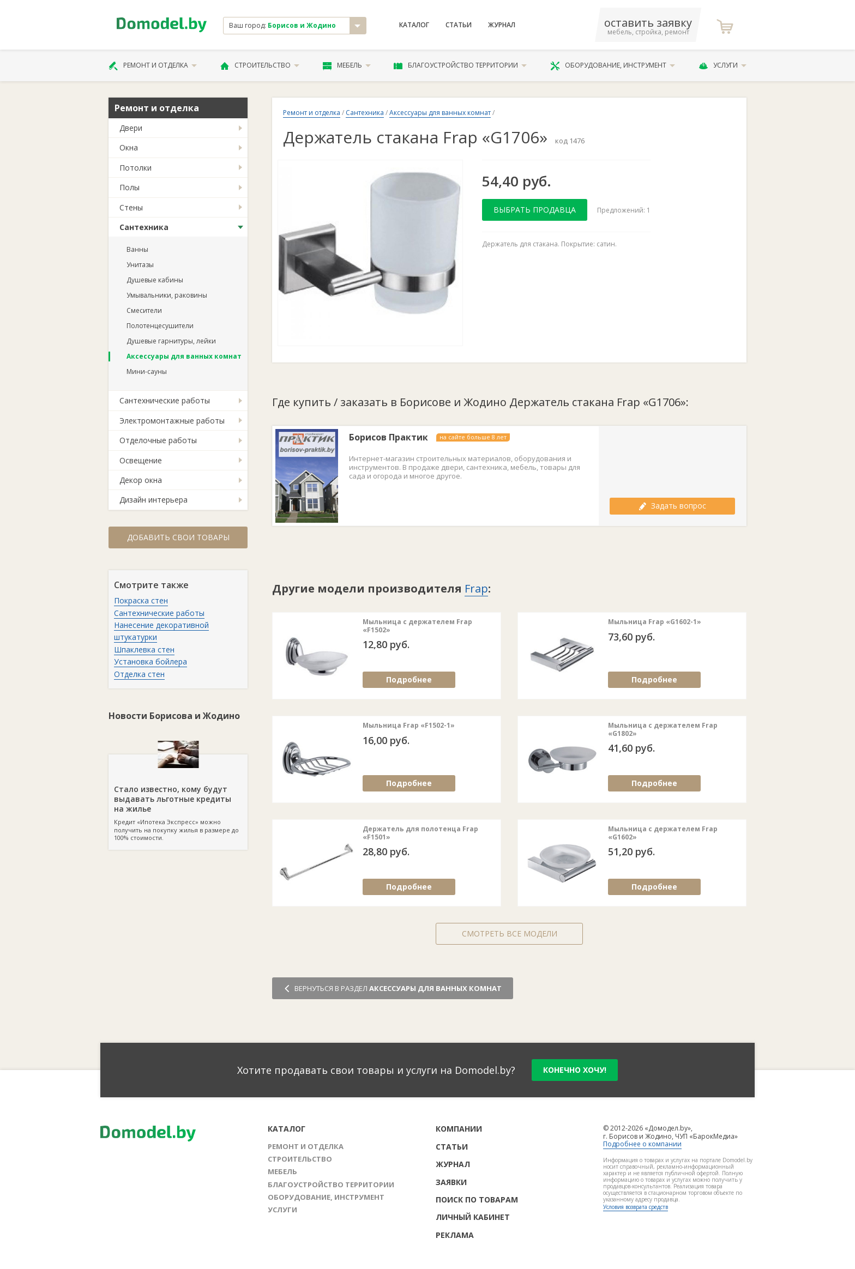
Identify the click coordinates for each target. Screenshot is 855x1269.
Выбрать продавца (534, 209)
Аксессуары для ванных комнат (184, 356)
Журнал (501, 25)
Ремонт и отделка (153, 65)
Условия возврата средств (635, 1207)
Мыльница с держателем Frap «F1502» (417, 626)
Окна (128, 147)
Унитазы (140, 264)
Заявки (451, 1182)
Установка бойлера (150, 661)
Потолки (135, 167)
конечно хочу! (574, 1070)
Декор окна (140, 480)
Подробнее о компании (642, 1144)
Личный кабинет (473, 1217)
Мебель (347, 65)
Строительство (259, 65)
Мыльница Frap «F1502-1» (409, 725)
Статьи (458, 25)
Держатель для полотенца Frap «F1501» (420, 833)
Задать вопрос (672, 505)
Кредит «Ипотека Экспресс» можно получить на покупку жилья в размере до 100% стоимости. (178, 798)
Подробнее (409, 679)
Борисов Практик (388, 437)
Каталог (414, 25)
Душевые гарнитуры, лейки (171, 341)
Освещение (140, 460)
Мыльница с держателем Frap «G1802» (663, 730)
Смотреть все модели (509, 933)
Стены (131, 207)
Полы (129, 187)
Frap (476, 588)
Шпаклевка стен (144, 649)
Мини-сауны (147, 371)
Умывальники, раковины (167, 295)
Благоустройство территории (460, 65)
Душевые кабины (155, 280)
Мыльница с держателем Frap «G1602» (663, 833)
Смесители (144, 310)
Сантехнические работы (164, 400)
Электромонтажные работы (172, 420)
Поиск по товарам (477, 1199)
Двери (130, 128)
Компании (459, 1129)
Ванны (137, 249)
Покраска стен (141, 600)
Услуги (722, 65)
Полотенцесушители (160, 325)
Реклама (455, 1235)
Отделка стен (139, 674)
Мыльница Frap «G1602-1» (654, 622)
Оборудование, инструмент (612, 65)
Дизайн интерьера (153, 499)
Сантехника (143, 227)
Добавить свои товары (178, 537)
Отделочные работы (158, 440)
